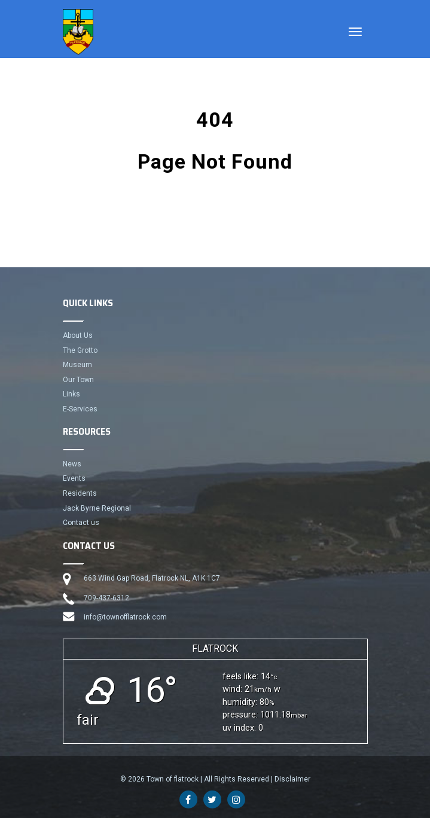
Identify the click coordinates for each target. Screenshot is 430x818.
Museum (77, 365)
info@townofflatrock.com (125, 617)
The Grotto (80, 350)
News (72, 464)
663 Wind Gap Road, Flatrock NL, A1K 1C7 (152, 578)
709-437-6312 (106, 598)
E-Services (80, 409)
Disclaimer (292, 779)
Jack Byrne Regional (97, 508)
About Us (78, 335)
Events (74, 478)
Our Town (78, 380)
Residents (80, 493)
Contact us (81, 522)
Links (71, 394)
